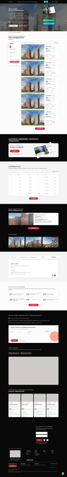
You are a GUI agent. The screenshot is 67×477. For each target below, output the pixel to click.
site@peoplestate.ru (53, 467)
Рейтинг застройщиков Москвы (13, 140)
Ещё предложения (33, 198)
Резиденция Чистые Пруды (51, 404)
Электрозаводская (34, 1)
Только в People (25, 42)
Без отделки (17, 59)
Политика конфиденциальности (13, 469)
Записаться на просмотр (26, 353)
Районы (36, 451)
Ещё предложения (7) (40, 128)
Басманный (19, 1)
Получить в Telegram (49, 23)
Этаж (20, 331)
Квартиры (36, 452)
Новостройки (37, 453)
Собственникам (28, 451)
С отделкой (12, 59)
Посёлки (52, 452)
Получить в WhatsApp (49, 20)
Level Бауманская (48, 67)
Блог (27, 453)
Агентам (25, 25)
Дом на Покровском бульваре (13, 404)
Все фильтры (56, 171)
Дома (52, 451)
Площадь (12, 331)
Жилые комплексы (37, 454)
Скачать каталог (15, 151)
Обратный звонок (54, 2)
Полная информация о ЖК (33, 228)
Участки (52, 453)
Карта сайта (28, 454)
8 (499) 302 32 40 (13, 464)
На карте (21, 25)
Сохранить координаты (14, 353)
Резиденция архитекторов (38, 404)
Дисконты (31, 42)
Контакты (27, 452)
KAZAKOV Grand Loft (25, 404)
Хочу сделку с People (34, 305)
